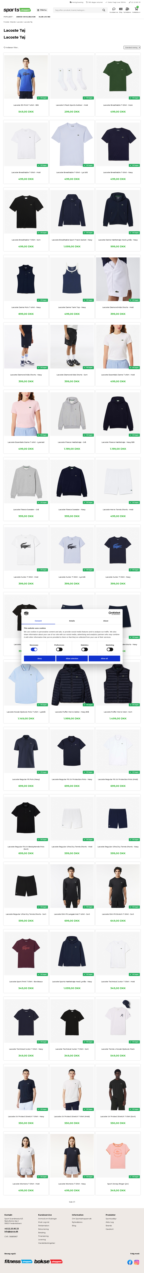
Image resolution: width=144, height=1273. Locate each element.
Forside (6, 22)
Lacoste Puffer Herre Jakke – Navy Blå (72, 712)
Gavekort (110, 1229)
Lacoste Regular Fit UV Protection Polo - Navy (72, 779)
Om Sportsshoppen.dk (81, 1219)
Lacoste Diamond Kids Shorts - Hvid (118, 307)
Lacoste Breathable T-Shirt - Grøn (118, 105)
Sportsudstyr (111, 1219)
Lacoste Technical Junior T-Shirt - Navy (26, 1049)
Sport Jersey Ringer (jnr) (118, 1184)
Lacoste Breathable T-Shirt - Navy (118, 172)
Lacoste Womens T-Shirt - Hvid (26, 1184)
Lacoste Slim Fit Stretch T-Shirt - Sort (118, 914)
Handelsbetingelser (46, 1243)
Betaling (41, 1233)
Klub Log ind (44, 17)
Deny (40, 658)
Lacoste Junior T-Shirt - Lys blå (72, 577)
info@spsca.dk (11, 1231)
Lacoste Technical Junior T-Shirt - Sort (72, 1049)
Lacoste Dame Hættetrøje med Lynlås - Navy (118, 240)
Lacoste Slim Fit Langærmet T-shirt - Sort (72, 914)
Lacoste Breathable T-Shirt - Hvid (25, 172)
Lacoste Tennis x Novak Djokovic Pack (118, 1049)
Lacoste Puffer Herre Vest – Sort (118, 712)
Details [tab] (72, 621)
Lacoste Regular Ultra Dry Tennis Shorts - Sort (26, 914)
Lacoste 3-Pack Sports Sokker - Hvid (72, 105)
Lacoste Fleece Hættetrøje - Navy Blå (118, 442)
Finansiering (43, 1236)
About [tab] (105, 621)
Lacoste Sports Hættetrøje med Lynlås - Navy (72, 981)
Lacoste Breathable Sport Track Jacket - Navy (72, 240)
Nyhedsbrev (77, 1222)
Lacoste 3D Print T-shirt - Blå (26, 105)
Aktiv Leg (110, 1222)
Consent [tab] (38, 621)
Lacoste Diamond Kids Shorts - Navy (26, 375)
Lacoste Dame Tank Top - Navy (72, 307)
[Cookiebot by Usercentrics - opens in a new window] (110, 613)
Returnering (43, 1229)
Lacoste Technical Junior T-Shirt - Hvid (118, 981)
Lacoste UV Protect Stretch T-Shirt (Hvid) (72, 1116)
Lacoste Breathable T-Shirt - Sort (26, 240)
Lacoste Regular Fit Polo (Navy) (26, 779)
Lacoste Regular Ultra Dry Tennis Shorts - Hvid (72, 847)
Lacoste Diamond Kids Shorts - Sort (72, 375)
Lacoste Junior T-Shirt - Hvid (26, 577)
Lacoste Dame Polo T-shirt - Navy (26, 307)
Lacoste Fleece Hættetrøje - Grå (72, 442)
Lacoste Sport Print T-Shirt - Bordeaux (26, 981)
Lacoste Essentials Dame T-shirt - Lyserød (26, 442)
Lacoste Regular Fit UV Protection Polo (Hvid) (118, 779)
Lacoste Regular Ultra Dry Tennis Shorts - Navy (118, 847)
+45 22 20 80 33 (11, 1228)
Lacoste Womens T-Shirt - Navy (72, 1184)
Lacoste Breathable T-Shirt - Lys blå (72, 172)
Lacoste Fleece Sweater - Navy (71, 509)
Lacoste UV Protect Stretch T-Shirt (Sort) (118, 1116)
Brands (109, 1226)
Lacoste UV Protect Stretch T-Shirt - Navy (26, 1116)
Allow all (104, 658)
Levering (42, 1239)
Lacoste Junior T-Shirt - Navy (118, 577)
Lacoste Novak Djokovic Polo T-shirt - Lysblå (26, 712)
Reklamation (43, 1226)
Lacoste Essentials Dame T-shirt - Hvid (118, 375)
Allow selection (72, 658)
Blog (74, 1226)
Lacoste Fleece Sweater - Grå (26, 509)
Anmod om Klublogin (25, 17)
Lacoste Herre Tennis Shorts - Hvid (118, 509)
